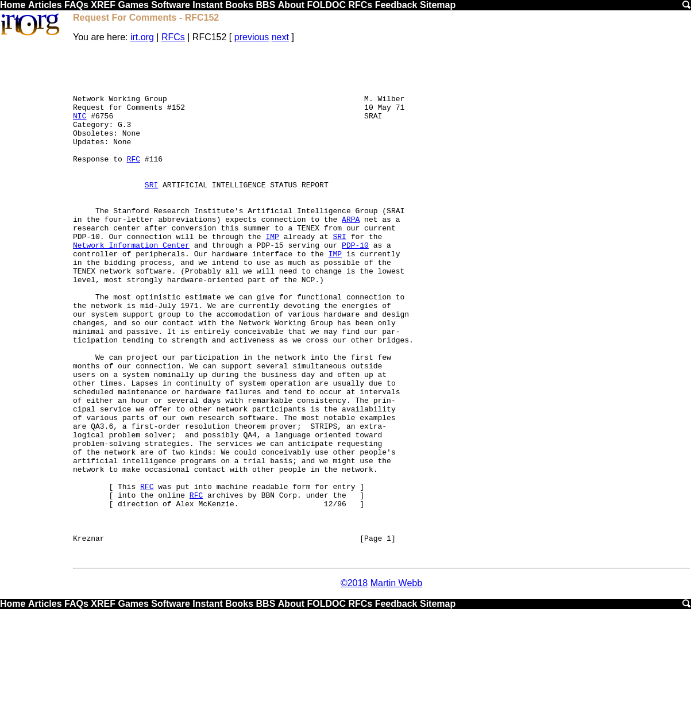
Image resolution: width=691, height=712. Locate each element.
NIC (79, 129)
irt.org (142, 37)
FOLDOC (326, 5)
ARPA (351, 253)
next (280, 37)
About (291, 5)
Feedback (396, 5)
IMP (272, 274)
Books (239, 5)
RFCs (360, 5)
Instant (207, 5)
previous (251, 37)
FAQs (76, 5)
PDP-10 (355, 284)
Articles (45, 5)
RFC (133, 181)
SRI (151, 212)
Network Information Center (131, 284)
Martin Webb (396, 685)
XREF (103, 5)
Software (170, 5)
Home (12, 5)
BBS (266, 5)
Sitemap (437, 5)
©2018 (354, 685)
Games (133, 5)
